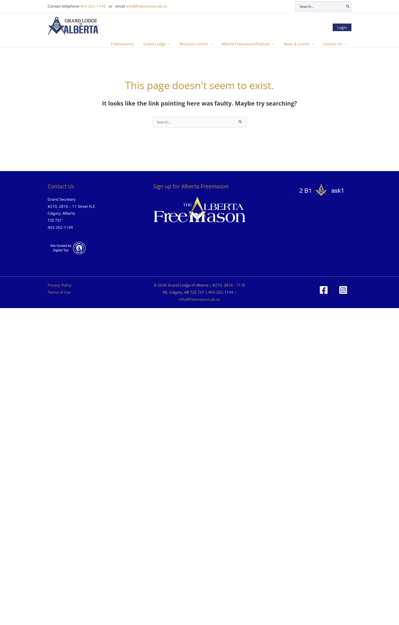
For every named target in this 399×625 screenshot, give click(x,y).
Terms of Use (59, 292)
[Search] (348, 6)
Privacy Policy (60, 285)
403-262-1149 (93, 6)
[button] (174, 44)
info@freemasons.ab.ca (146, 6)
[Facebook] (323, 290)
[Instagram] (343, 290)
